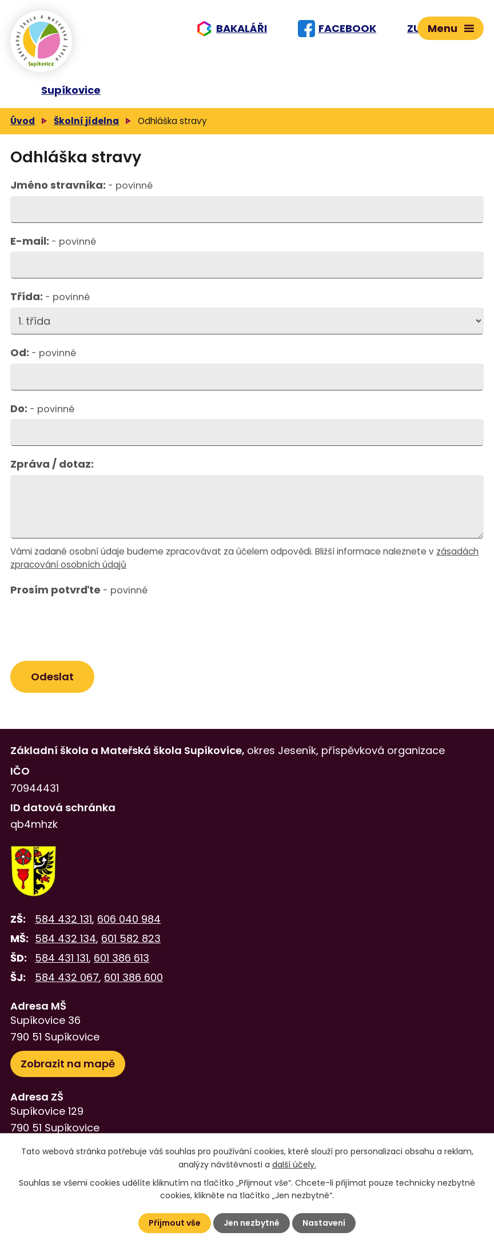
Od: (43, 352)
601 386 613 (121, 958)
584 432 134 (65, 938)
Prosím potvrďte (79, 590)
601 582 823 (131, 938)
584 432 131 (63, 919)
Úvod (22, 121)
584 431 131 (62, 958)
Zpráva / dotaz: (52, 464)
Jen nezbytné (252, 1223)
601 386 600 (133, 977)
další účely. (294, 1164)
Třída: (50, 296)
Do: (42, 408)
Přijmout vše (175, 1223)
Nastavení (323, 1223)
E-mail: (53, 241)
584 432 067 (67, 977)
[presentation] (94, 628)
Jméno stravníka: (81, 185)
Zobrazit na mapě (68, 1063)
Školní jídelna (86, 121)
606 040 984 (129, 919)
